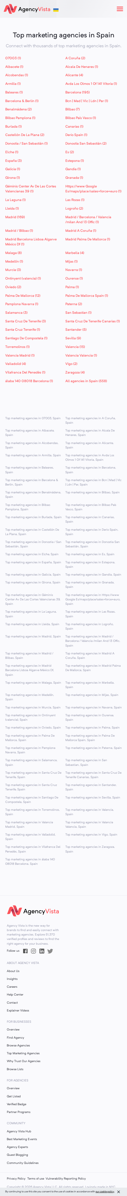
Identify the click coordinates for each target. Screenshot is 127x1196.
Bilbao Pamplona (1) (20, 118)
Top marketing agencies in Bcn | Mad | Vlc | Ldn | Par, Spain (93, 482)
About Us (13, 971)
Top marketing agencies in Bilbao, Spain (92, 492)
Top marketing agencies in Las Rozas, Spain (90, 614)
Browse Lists (15, 1069)
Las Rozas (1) (74, 200)
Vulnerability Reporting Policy (66, 1178)
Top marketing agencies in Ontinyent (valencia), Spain (30, 717)
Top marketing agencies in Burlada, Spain (33, 517)
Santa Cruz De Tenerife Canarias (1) (92, 321)
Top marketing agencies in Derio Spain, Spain (91, 532)
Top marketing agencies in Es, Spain (89, 554)
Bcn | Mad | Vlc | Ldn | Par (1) (86, 101)
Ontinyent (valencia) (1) (23, 278)
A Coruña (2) (75, 58)
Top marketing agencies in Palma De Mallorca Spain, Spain (90, 738)
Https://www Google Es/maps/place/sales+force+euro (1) (93, 189)
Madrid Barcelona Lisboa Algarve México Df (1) (31, 242)
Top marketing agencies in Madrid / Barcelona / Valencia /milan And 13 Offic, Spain (92, 641)
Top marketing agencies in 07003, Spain (33, 418)
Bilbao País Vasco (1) (80, 118)
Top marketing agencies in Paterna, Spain (93, 748)
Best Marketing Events (22, 1139)
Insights (12, 979)
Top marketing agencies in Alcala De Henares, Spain (90, 433)
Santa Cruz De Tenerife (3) (25, 321)
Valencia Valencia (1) (81, 355)
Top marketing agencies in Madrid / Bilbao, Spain (29, 656)
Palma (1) (72, 287)
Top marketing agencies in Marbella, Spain (89, 685)
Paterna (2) (73, 304)
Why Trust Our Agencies (23, 1061)
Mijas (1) (71, 261)
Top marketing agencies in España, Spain (33, 562)
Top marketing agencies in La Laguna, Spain (31, 614)
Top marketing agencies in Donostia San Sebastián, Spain (92, 544)
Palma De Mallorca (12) (22, 296)
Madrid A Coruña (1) (80, 231)
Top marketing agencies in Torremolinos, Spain (32, 812)
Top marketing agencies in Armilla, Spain (33, 455)
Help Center (15, 994)
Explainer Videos (18, 1010)
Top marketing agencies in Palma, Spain (92, 727)
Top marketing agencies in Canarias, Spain (90, 519)
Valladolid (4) (15, 364)
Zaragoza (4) (75, 372)
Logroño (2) (74, 208)
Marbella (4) (74, 253)
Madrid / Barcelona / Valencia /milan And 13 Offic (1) (88, 220)
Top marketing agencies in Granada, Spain (89, 585)
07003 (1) (13, 58)
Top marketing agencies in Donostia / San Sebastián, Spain (33, 544)
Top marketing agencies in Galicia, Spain (33, 574)
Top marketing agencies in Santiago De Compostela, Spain (31, 800)
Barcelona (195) (77, 92)
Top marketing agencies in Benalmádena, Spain (33, 495)
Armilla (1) (13, 84)
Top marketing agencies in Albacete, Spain (29, 433)
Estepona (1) (74, 161)
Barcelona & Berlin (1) (22, 101)
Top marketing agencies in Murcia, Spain (33, 707)
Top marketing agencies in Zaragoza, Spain (90, 849)
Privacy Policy (16, 1178)
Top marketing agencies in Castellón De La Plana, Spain (32, 532)
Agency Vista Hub (19, 1131)
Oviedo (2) (13, 287)
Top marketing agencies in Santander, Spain (91, 787)
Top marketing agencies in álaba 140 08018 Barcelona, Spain (30, 862)
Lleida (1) (12, 208)
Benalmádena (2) (18, 109)
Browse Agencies (18, 1045)
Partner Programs (18, 1112)
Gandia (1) (73, 169)
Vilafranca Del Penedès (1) (25, 372)
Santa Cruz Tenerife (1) (22, 329)
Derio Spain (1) (76, 135)
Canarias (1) (74, 126)
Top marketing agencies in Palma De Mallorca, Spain (30, 738)
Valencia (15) (75, 347)
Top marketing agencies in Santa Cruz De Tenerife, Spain (33, 775)
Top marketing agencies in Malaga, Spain (33, 682)
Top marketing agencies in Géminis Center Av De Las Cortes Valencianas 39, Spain (32, 600)
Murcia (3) (13, 270)
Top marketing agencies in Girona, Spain (32, 582)
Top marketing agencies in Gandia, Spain (93, 574)
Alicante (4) (74, 75)
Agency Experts (17, 1147)
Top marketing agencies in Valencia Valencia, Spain (89, 824)
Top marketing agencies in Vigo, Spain (91, 834)
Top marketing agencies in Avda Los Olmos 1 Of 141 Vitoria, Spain (89, 457)
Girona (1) (12, 178)
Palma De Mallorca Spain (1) (86, 296)
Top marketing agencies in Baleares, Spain (29, 470)
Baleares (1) (14, 92)
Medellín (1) (14, 261)
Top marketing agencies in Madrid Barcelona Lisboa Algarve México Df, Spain (29, 670)
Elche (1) (11, 152)
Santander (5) (76, 329)
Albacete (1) (14, 67)
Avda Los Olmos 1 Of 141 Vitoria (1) (91, 84)
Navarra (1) (73, 270)
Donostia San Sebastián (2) (86, 143)
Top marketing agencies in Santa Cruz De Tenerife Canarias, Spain (93, 775)
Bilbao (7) (72, 109)
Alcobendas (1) (16, 75)
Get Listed (14, 1096)
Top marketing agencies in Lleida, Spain (32, 624)
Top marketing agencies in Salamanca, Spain (31, 762)
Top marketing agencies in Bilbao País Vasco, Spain (90, 507)
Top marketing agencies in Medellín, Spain (29, 697)
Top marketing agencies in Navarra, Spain (93, 707)
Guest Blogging (17, 1155)
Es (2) (69, 152)
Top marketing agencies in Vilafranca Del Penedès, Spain (32, 849)
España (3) (13, 161)
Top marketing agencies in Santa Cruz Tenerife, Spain (31, 787)
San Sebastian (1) (78, 313)
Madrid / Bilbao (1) (19, 231)
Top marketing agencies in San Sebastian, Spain (86, 762)
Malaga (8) (13, 253)
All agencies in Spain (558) (86, 381)
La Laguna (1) (15, 200)
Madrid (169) (15, 217)
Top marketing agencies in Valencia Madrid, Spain (29, 824)
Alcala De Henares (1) (81, 67)
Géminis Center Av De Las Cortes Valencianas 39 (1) (30, 189)
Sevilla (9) (73, 338)
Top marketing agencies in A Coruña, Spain (90, 420)
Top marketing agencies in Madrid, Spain (33, 636)
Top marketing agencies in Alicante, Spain (89, 445)
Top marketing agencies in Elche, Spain (32, 554)
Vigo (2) (71, 364)
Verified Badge (16, 1104)
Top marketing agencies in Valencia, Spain (89, 812)
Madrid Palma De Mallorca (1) (87, 239)
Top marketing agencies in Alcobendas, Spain (32, 445)
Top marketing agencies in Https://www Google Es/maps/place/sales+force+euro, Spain (92, 600)
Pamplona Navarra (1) (21, 304)
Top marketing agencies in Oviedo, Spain (33, 727)
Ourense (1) (74, 278)
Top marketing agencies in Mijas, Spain (91, 695)
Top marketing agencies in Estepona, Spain (90, 565)
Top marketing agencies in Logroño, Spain (89, 626)
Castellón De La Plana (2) (24, 135)
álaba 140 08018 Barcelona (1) (29, 381)
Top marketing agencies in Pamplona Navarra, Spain (30, 750)
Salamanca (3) (16, 313)
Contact (12, 1002)
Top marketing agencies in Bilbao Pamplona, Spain (27, 507)
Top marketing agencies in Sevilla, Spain (92, 797)
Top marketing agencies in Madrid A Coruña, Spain (89, 656)
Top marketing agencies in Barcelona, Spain (90, 470)
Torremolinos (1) (17, 347)
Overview (13, 1029)
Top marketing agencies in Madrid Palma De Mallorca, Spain (93, 668)
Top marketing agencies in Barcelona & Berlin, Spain (31, 482)
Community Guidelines (23, 1163)
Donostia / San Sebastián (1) (26, 143)
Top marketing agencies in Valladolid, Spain (30, 837)
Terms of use (35, 1178)
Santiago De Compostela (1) (26, 338)
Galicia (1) (12, 169)
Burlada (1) (13, 126)
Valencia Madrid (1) (20, 355)
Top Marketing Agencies (23, 1053)
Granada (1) (74, 178)
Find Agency (15, 1037)
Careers (12, 986)
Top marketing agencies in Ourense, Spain (89, 717)
